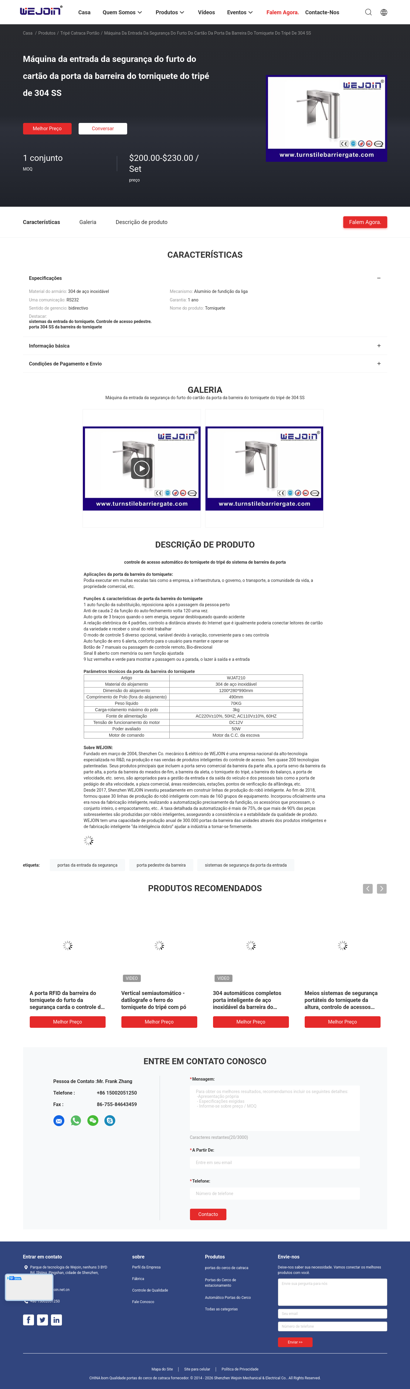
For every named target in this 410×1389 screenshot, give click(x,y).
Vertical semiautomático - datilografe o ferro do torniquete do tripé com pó (153, 1000)
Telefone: (201, 1181)
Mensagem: (203, 1079)
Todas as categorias (221, 1309)
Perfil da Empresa (146, 1267)
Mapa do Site (162, 1369)
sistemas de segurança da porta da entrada (246, 865)
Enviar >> (295, 1342)
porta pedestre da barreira (161, 865)
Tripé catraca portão (80, 33)
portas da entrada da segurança (87, 865)
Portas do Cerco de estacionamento (220, 1283)
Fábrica (138, 1279)
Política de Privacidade (240, 1369)
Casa (28, 33)
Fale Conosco (143, 1302)
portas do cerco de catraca (227, 1268)
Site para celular (197, 1369)
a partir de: (203, 1150)
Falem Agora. (365, 222)
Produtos (47, 33)
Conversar (103, 128)
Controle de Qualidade (150, 1290)
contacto (208, 1214)
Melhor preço (47, 128)
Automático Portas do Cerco (228, 1298)
